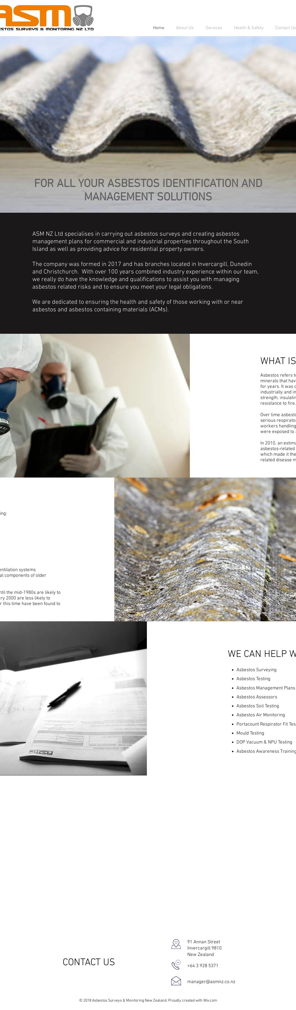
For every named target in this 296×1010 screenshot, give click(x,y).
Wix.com (210, 1000)
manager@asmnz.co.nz (211, 982)
